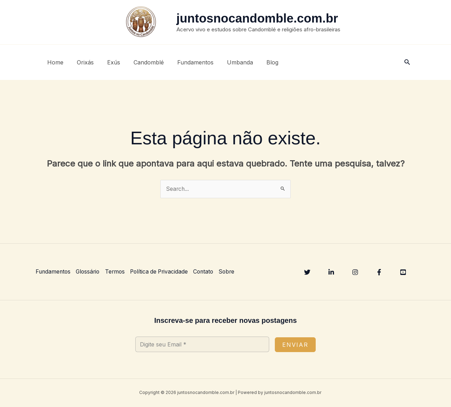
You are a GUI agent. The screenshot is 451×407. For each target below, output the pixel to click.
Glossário (89, 271)
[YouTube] (403, 272)
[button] (407, 62)
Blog (259, 62)
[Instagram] (355, 272)
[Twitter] (307, 272)
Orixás (82, 62)
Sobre (232, 271)
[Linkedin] (331, 272)
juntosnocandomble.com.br (257, 18)
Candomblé (141, 62)
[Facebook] (379, 272)
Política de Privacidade (163, 271)
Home (54, 62)
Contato (208, 271)
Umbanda (228, 62)
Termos (117, 271)
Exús (108, 62)
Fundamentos (186, 62)
